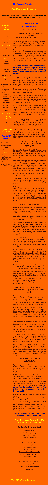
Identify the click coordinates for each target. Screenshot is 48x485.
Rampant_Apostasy (29, 449)
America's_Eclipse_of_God (29, 440)
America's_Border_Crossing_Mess (29, 433)
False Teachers (6, 105)
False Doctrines (6, 102)
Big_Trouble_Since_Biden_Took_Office (29, 452)
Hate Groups (6, 107)
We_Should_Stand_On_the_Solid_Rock (29, 461)
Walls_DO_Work (29, 463)
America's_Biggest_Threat (30, 435)
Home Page (6, 149)
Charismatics (6, 86)
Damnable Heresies (6, 79)
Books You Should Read (6, 146)
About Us (6, 69)
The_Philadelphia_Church (29, 447)
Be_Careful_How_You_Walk (29, 427)
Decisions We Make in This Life (6, 97)
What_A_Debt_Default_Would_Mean (29, 466)
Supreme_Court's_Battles (29, 456)
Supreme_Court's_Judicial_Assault (29, 454)
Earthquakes (6, 100)
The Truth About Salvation (6, 72)
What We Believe (6, 75)
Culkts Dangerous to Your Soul (6, 93)
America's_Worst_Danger (29, 437)
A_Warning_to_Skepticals (29, 430)
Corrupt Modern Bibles (6, 90)
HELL (6, 123)
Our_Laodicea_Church (30, 444)
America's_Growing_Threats (29, 442)
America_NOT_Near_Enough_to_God (30, 459)
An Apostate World (6, 84)
